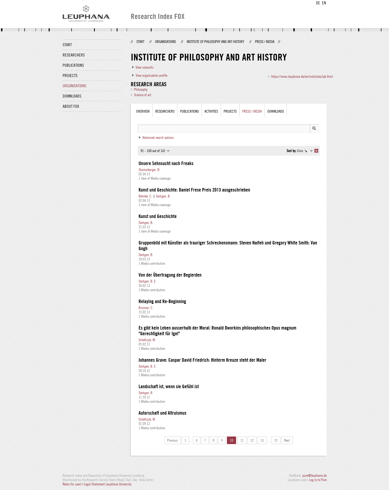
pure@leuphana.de (314, 475)
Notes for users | (73, 484)
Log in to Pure (318, 480)
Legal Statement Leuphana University (108, 484)
